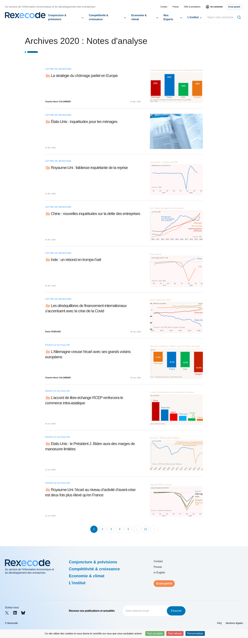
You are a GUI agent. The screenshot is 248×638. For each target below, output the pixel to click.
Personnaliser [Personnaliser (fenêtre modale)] (195, 633)
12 (145, 529)
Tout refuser (175, 633)
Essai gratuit (164, 583)
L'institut (193, 17)
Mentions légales (234, 623)
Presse (175, 7)
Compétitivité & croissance (98, 17)
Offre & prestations (192, 7)
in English (159, 572)
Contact (163, 7)
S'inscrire (176, 610)
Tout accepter (155, 633)
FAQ (219, 623)
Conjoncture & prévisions (57, 17)
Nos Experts (168, 17)
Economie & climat (138, 17)
